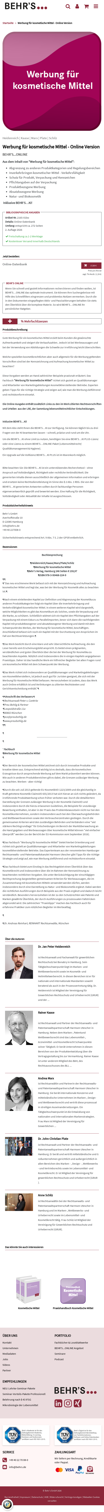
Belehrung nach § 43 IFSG (17, 1399)
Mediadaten (9, 1353)
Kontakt (7, 1342)
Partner (7, 1370)
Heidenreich (11, 138)
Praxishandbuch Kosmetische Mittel (73, 1308)
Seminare (60, 1353)
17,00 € (90, 265)
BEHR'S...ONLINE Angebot (69, 1348)
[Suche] (68, 6)
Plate (43, 138)
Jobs (5, 1359)
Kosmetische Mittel (28, 1308)
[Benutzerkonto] (77, 6)
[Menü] (96, 6)
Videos (6, 1364)
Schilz (53, 138)
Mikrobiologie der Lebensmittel (20, 1405)
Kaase (25, 138)
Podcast (59, 1359)
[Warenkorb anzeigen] (86, 6)
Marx (34, 138)
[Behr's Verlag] (26, 5)
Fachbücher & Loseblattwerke (71, 1342)
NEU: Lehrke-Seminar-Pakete (19, 1388)
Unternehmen (10, 1348)
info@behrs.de (11, 525)
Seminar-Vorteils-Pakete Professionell (24, 1394)
